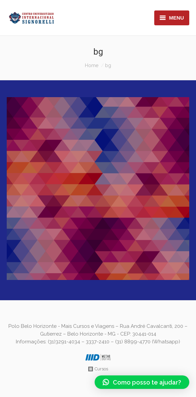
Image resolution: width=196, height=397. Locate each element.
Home (91, 65)
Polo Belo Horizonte (32, 326)
